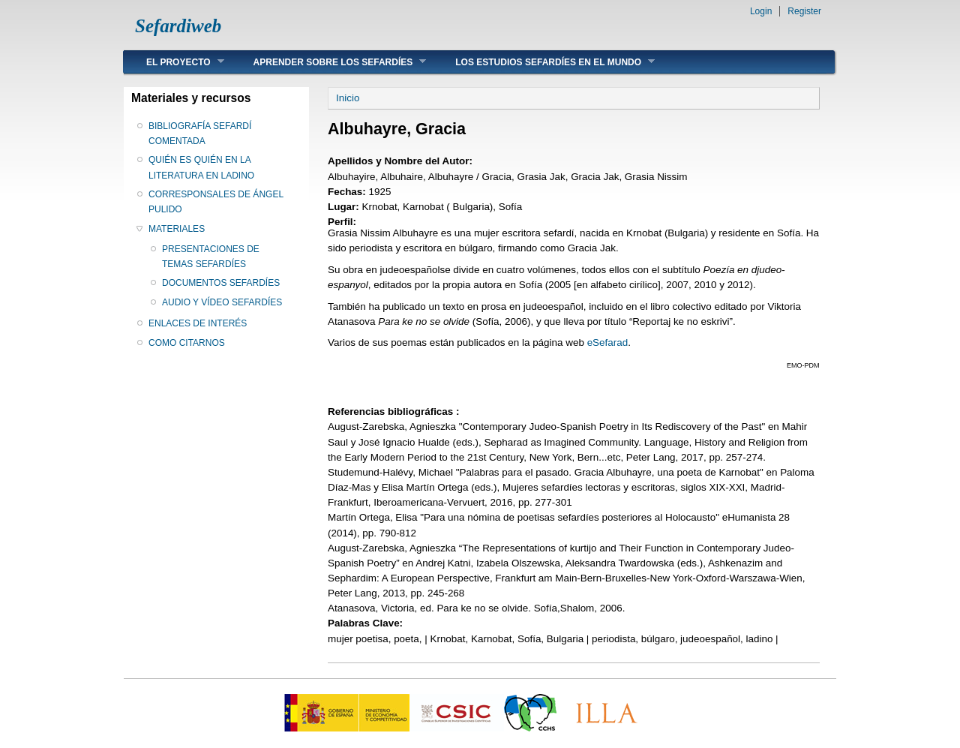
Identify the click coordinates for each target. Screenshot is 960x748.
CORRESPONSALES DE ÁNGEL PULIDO (216, 202)
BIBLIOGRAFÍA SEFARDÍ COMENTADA (199, 133)
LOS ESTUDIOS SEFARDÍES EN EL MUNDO (544, 62)
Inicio (347, 98)
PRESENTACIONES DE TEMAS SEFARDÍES (211, 256)
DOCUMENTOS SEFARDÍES (221, 283)
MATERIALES (176, 229)
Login (761, 11)
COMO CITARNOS (186, 343)
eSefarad (607, 342)
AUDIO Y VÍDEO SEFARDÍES (222, 302)
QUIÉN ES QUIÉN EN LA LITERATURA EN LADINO (201, 167)
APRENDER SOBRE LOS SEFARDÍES (329, 62)
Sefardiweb (178, 26)
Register (804, 11)
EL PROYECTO (174, 62)
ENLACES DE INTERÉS (197, 323)
